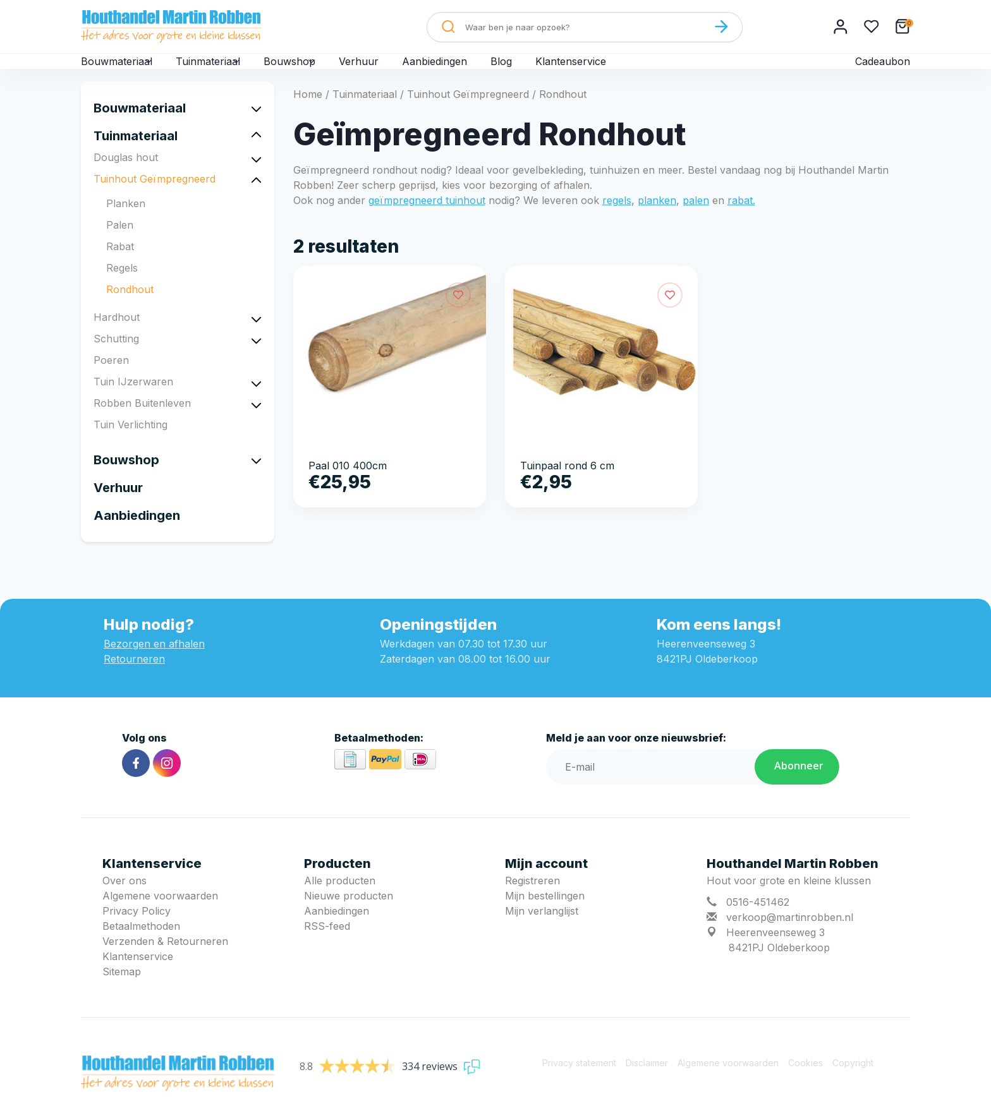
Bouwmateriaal (124, 70)
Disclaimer (647, 1083)
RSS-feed (327, 946)
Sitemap (121, 991)
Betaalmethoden (141, 946)
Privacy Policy (136, 931)
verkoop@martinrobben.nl (789, 937)
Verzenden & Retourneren (165, 961)
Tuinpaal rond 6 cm (567, 485)
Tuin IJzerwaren (133, 401)
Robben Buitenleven (142, 423)
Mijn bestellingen (545, 916)
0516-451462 (757, 922)
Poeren (111, 380)
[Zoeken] (721, 26)
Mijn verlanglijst (541, 931)
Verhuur (401, 70)
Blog (546, 70)
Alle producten (339, 900)
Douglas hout (126, 177)
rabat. (741, 220)
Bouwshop (324, 70)
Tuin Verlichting (130, 444)
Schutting (116, 358)
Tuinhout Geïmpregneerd (155, 199)
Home (307, 114)
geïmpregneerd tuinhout (426, 220)
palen (696, 220)
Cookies (805, 1083)
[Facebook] (136, 783)
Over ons (124, 900)
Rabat (120, 266)
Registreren (532, 900)
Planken (125, 223)
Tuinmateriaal (228, 70)
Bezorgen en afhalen (154, 664)
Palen (119, 245)
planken (657, 220)
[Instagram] (167, 783)
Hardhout (117, 337)
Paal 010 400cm (347, 485)
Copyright (852, 1083)
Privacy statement (579, 1083)
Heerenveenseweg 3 (775, 952)
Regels (122, 288)
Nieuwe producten (348, 916)
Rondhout (130, 309)
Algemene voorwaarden (160, 916)
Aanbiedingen (478, 70)
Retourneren (134, 679)
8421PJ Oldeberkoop (779, 967)
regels (616, 220)
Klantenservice (616, 70)
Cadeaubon (881, 70)
